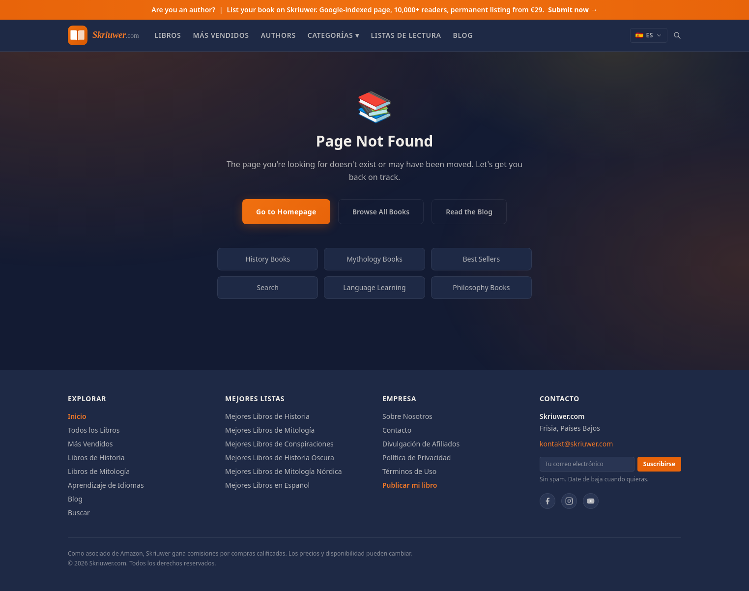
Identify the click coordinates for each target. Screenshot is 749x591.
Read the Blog (469, 211)
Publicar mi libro (409, 485)
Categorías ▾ (333, 35)
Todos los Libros (93, 430)
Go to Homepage (286, 211)
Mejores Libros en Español (267, 485)
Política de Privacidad (416, 457)
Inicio (77, 416)
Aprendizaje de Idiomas (106, 485)
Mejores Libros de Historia (267, 416)
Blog (463, 35)
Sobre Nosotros (407, 416)
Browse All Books (380, 211)
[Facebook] (547, 501)
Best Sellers (481, 259)
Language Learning (374, 287)
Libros (167, 35)
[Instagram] (569, 501)
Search (268, 287)
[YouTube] (591, 501)
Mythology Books (374, 259)
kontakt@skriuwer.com (576, 443)
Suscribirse (659, 464)
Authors (278, 35)
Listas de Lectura (406, 35)
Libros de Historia (96, 457)
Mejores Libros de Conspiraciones (279, 443)
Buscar (79, 512)
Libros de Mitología (99, 471)
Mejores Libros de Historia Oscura (279, 457)
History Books (267, 259)
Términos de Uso (409, 471)
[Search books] (677, 35)
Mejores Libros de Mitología (270, 430)
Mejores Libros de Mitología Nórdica (283, 471)
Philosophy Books (481, 287)
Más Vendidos (221, 35)
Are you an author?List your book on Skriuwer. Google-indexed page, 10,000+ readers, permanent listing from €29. (374, 9)
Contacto (396, 430)
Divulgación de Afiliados (421, 443)
